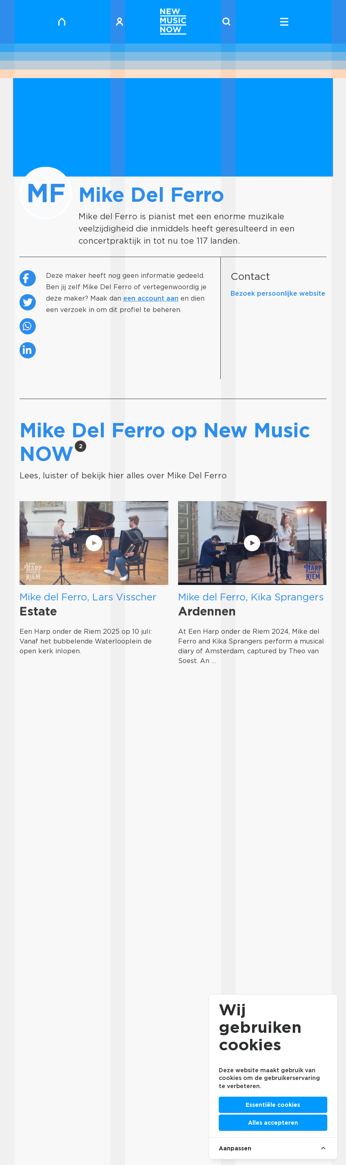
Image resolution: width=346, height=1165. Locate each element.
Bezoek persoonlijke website (278, 293)
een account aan (150, 298)
